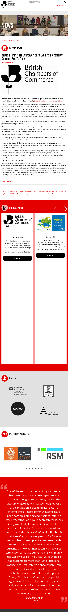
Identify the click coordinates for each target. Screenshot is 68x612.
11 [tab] (39, 381)
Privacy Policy (28, 556)
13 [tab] (42, 381)
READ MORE (17, 258)
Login (59, 5)
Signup (64, 5)
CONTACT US (8, 599)
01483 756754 (39, 596)
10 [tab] (38, 381)
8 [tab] (35, 381)
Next (66, 209)
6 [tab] (32, 381)
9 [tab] (36, 381)
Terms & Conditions (38, 556)
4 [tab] (29, 381)
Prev (55, 209)
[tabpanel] (17, 366)
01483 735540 (34, 2)
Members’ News (14, 40)
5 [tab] (31, 381)
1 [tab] (25, 381)
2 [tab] (26, 381)
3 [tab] (28, 381)
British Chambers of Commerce (45, 101)
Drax (60, 101)
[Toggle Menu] (65, 13)
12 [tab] (41, 381)
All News (4, 40)
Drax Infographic (7, 181)
